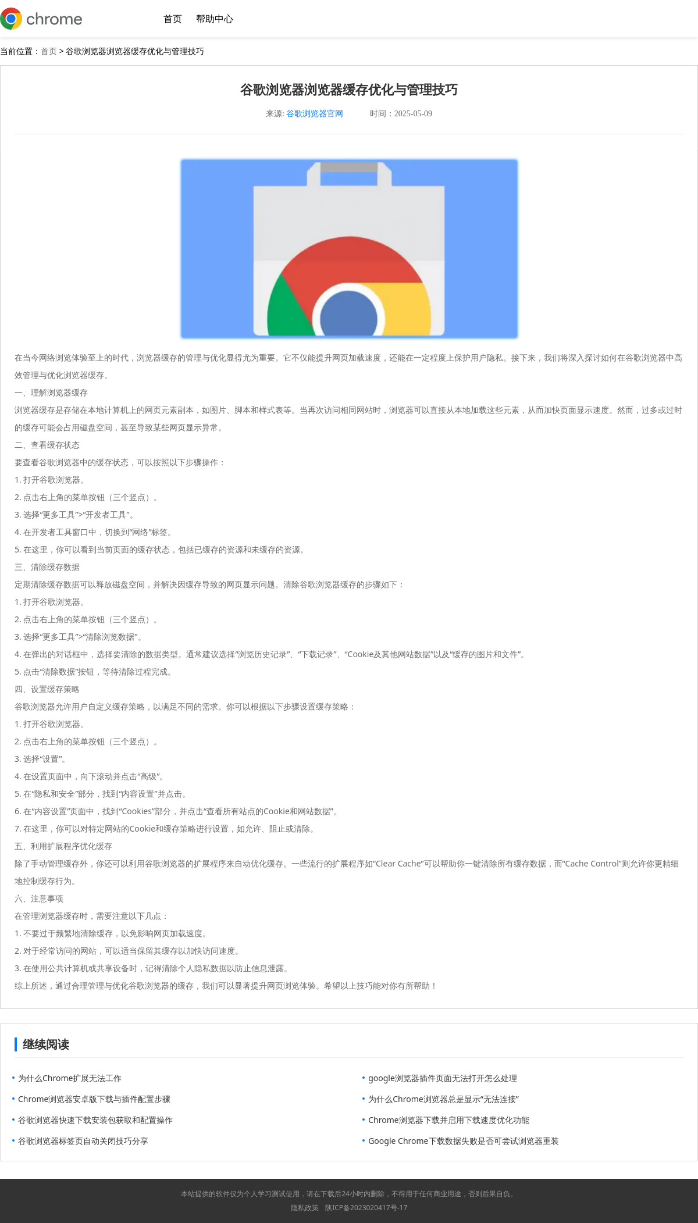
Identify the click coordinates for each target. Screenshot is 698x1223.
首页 (172, 18)
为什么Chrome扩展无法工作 (70, 1077)
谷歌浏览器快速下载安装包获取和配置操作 (95, 1119)
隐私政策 (305, 1208)
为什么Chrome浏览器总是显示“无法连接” (443, 1098)
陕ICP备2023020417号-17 (366, 1208)
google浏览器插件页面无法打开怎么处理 (442, 1077)
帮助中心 (214, 18)
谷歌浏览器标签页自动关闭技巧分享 (83, 1140)
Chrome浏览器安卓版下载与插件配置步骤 (94, 1098)
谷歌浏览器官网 (314, 113)
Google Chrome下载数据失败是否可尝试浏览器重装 (463, 1140)
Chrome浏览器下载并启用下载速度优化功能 (448, 1119)
